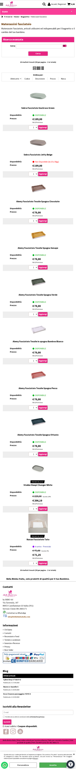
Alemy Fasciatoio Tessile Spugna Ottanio (38, 434)
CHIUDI (74, 754)
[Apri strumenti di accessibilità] (70, 764)
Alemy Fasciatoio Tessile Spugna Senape (38, 248)
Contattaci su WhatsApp (16, 613)
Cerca (12, 46)
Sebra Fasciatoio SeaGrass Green (38, 108)
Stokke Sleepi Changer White (38, 485)
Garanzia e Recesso (12, 643)
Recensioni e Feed (11, 636)
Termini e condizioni (12, 640)
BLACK (5, 12)
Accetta (53, 765)
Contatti (7, 633)
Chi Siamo (8, 629)
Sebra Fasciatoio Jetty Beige (38, 154)
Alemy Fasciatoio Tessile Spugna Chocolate (38, 201)
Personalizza (23, 765)
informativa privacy (37, 717)
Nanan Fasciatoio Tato (38, 539)
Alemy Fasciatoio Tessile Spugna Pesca (38, 388)
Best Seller (8, 650)
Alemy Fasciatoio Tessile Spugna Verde (38, 294)
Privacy (35, 758)
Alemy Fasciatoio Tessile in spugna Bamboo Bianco (38, 341)
